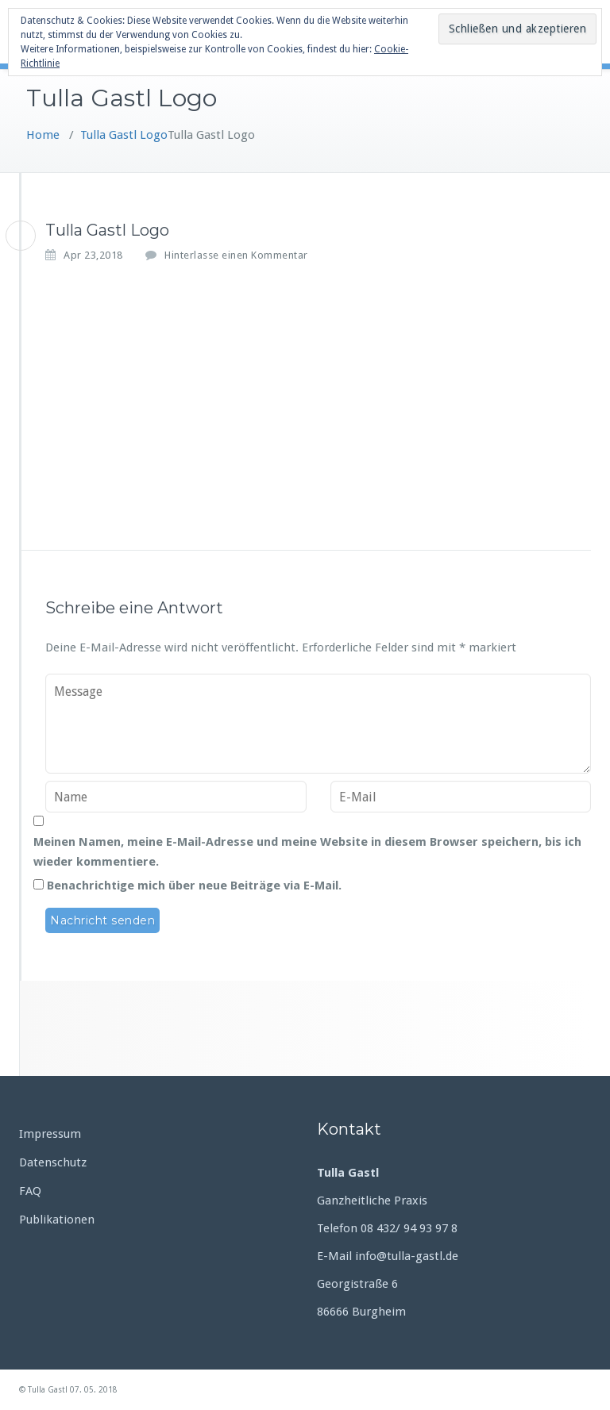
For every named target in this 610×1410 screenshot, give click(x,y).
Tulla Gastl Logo (124, 135)
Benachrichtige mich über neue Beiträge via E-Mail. (194, 885)
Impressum (50, 1134)
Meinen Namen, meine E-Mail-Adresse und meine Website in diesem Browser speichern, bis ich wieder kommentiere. (307, 852)
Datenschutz (53, 1162)
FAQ (30, 1191)
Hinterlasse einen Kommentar (236, 255)
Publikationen (57, 1219)
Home (43, 135)
